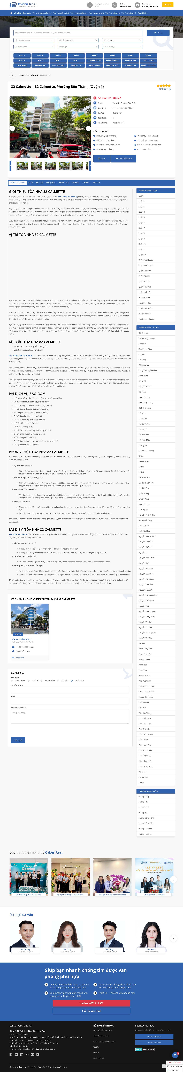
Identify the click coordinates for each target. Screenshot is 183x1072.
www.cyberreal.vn (47, 1049)
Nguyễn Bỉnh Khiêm (147, 536)
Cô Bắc (142, 354)
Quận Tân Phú (148, 60)
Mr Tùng (109, 949)
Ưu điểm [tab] (75, 183)
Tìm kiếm (158, 32)
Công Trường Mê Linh (148, 370)
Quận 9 (22, 60)
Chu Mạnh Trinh (145, 349)
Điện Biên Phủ (144, 397)
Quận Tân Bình (130, 60)
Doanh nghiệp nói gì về (36, 852)
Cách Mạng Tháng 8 (147, 338)
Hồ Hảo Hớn (144, 434)
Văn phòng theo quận (22, 13)
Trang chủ (24, 75)
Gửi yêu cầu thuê (91, 1010)
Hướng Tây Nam (145, 828)
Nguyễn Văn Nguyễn (147, 632)
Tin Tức (96, 1047)
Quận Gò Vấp (22, 65)
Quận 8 (148, 55)
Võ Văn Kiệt (143, 777)
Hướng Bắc (143, 812)
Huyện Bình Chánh (148, 65)
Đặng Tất (142, 381)
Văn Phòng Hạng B (112, 13)
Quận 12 (76, 60)
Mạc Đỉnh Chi (144, 504)
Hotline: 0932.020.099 (91, 1003)
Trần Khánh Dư (145, 756)
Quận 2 (40, 55)
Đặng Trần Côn (145, 386)
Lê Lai (141, 467)
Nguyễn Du (143, 552)
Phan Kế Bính (144, 659)
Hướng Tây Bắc (145, 834)
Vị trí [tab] (30, 183)
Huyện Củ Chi (76, 65)
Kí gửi (168, 4)
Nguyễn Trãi (144, 606)
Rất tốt (65, 680)
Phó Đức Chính (145, 681)
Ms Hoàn (151, 949)
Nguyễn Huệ (144, 563)
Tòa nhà (34, 75)
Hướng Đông (144, 796)
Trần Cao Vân (144, 729)
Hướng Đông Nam (146, 818)
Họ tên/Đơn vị (17, 685)
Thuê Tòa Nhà (143, 13)
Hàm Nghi (143, 429)
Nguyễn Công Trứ (146, 541)
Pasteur (142, 643)
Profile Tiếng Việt (154, 1036)
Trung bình (50, 680)
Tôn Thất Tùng (145, 723)
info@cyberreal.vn (22, 1049)
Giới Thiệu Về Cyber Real (102, 1030)
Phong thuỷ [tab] (64, 183)
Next (88, 128)
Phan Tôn (143, 670)
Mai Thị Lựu (144, 509)
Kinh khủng (20, 680)
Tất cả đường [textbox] (121, 40)
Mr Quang (25, 949)
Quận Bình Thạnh (112, 60)
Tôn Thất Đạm (145, 718)
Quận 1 (22, 55)
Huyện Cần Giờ (94, 65)
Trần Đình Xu (144, 739)
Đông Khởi (143, 418)
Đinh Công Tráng (145, 402)
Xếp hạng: (15, 677)
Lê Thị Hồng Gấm (146, 483)
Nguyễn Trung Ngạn (147, 611)
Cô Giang (142, 359)
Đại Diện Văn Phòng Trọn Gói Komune (70, 895)
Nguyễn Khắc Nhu (146, 574)
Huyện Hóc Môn (112, 65)
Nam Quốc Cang (145, 520)
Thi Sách (142, 707)
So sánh (86, 183)
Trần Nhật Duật (145, 761)
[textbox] (32, 40)
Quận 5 (94, 55)
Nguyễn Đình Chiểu (146, 558)
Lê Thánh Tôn (144, 477)
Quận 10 (40, 60)
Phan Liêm (143, 665)
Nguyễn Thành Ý (145, 590)
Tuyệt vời (79, 680)
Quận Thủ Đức (40, 65)
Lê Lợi (141, 472)
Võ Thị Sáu (143, 772)
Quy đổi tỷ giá (98, 1058)
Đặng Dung (143, 376)
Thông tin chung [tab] (17, 183)
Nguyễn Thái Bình (146, 584)
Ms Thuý (67, 949)
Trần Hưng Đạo (145, 745)
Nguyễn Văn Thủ (145, 638)
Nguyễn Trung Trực (147, 616)
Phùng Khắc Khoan (146, 686)
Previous (12, 128)
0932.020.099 (173, 1062)
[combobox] (33, 40)
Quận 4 (76, 55)
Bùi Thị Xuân (144, 333)
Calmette (142, 343)
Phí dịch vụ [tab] (50, 183)
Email (13, 696)
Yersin (141, 782)
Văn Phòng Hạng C (128, 13)
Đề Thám (142, 392)
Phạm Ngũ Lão (145, 654)
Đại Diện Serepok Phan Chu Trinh (29, 895)
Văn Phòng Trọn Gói (61, 13)
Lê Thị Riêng (144, 488)
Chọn (102, 158)
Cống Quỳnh (144, 365)
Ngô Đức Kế (144, 525)
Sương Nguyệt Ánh (146, 691)
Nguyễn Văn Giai (145, 627)
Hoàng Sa (143, 445)
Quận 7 (130, 55)
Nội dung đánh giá (19, 708)
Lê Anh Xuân (144, 461)
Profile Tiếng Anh (154, 1042)
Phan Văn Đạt (144, 675)
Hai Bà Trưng (144, 424)
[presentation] (30, 730)
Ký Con (141, 456)
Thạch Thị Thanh (146, 697)
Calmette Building (21, 639)
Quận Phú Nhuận (94, 60)
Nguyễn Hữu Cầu (146, 568)
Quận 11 (58, 60)
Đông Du (142, 413)
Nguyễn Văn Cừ (145, 622)
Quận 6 (112, 55)
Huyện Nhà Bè (130, 65)
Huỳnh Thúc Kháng (146, 450)
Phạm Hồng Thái (145, 649)
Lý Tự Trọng (144, 493)
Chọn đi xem (18, 658)
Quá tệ (35, 680)
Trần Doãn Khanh (146, 734)
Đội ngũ (21, 914)
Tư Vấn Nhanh (124, 158)
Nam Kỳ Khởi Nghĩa (147, 515)
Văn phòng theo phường (42, 13)
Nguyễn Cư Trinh (145, 547)
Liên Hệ (96, 1052)
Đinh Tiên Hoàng (145, 408)
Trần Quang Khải (145, 766)
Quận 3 (58, 55)
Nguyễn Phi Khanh (146, 579)
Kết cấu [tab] (39, 183)
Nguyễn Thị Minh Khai (148, 595)
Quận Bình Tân (58, 65)
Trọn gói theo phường (79, 13)
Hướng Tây (143, 802)
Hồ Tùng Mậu (144, 440)
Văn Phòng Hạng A (96, 13)
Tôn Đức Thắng (145, 713)
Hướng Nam (144, 807)
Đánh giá (96, 183)
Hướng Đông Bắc (146, 823)
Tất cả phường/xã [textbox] (77, 40)
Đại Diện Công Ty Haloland (154, 895)
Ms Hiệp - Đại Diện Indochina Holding (112, 895)
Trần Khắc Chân (145, 750)
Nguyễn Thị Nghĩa (146, 600)
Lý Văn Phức (144, 499)
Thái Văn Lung (144, 702)
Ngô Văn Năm (144, 531)
